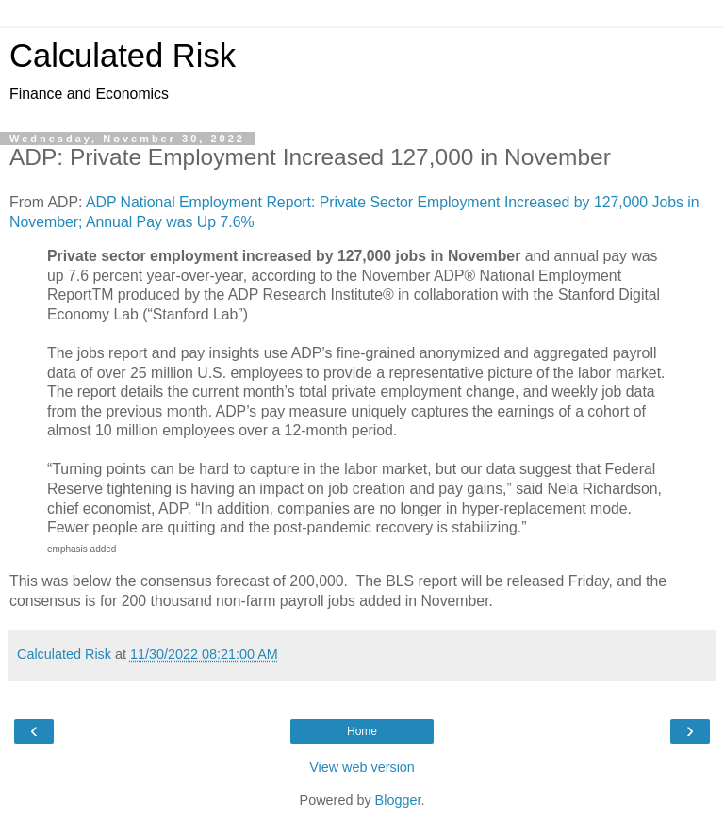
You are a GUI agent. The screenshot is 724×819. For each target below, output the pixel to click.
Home (362, 731)
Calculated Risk (122, 56)
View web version (362, 767)
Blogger (398, 800)
